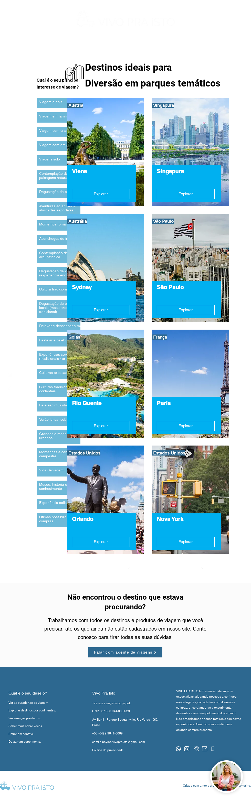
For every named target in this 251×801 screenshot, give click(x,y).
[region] (10, 375)
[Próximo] (202, 569)
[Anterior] (129, 569)
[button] (233, 43)
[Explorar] (101, 194)
